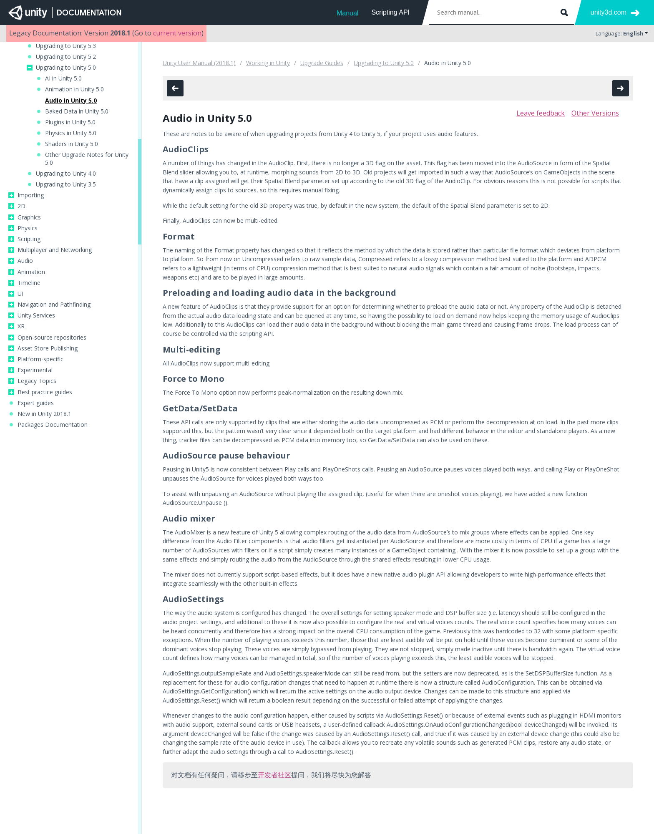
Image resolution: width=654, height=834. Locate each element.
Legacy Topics (37, 381)
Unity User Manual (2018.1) (199, 63)
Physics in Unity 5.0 (70, 133)
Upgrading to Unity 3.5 (66, 184)
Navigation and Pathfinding (54, 304)
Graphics (29, 217)
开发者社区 (274, 774)
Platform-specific (40, 359)
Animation (31, 272)
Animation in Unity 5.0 (74, 89)
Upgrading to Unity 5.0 (66, 67)
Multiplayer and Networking (55, 250)
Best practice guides (45, 392)
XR (21, 326)
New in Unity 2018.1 (44, 414)
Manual (347, 13)
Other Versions (595, 113)
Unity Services (36, 315)
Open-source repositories (52, 337)
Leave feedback (540, 113)
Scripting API (390, 12)
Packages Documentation (53, 424)
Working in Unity (268, 63)
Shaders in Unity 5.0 (71, 144)
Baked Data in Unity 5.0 (76, 111)
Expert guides (36, 403)
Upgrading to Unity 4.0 (66, 173)
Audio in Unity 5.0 (71, 100)
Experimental (35, 370)
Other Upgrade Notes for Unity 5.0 (86, 158)
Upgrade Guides (321, 63)
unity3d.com (608, 12)
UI (20, 293)
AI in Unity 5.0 (63, 78)
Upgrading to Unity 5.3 (66, 46)
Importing (31, 195)
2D (21, 206)
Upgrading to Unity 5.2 (66, 56)
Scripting (29, 239)
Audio (25, 261)
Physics (28, 228)
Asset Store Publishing (48, 348)
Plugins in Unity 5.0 (70, 122)
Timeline (29, 283)
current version (177, 33)
